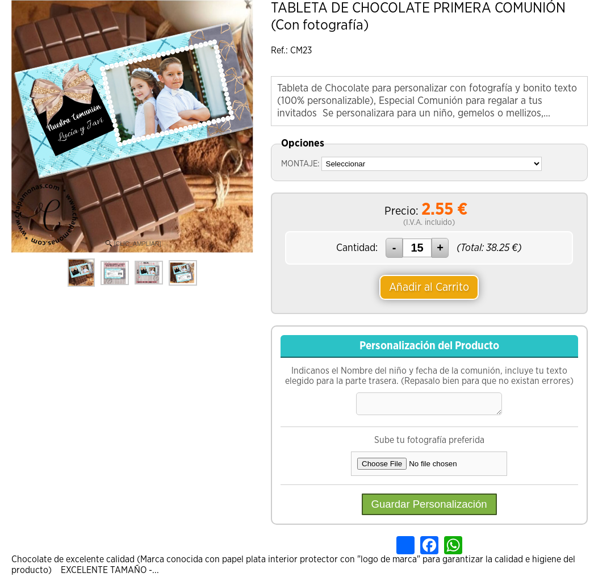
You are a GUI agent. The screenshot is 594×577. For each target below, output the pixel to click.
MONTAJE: (300, 164)
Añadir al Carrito (429, 287)
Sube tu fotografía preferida (429, 441)
